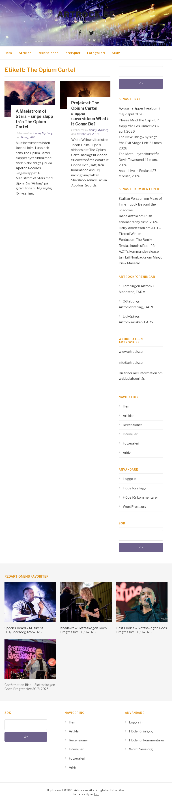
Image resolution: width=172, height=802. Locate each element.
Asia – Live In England (135, 171)
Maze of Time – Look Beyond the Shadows (140, 205)
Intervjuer (72, 53)
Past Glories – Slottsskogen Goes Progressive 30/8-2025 (141, 630)
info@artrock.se (131, 363)
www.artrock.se (131, 352)
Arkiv (116, 53)
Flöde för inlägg (134, 488)
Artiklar (25, 53)
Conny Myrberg (43, 133)
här (142, 379)
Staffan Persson (131, 199)
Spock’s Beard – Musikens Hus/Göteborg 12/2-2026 (23, 630)
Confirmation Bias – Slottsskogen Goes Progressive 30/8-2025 (29, 687)
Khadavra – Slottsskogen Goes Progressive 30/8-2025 (83, 630)
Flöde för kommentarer (140, 497)
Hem (8, 53)
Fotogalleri (96, 53)
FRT (96, 794)
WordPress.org (134, 507)
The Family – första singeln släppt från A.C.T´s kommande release (139, 246)
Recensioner (48, 53)
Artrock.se (86, 15)
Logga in (129, 479)
